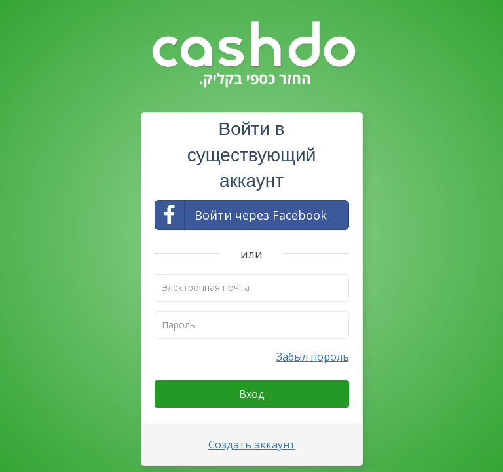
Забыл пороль (312, 356)
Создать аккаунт (251, 444)
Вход (252, 394)
